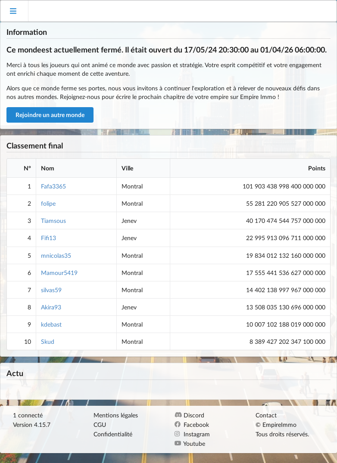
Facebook (192, 424)
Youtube (190, 443)
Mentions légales (116, 415)
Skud (47, 341)
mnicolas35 (56, 255)
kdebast (51, 324)
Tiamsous (53, 220)
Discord (189, 415)
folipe (48, 203)
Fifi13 (48, 237)
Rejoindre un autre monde (50, 114)
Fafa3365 (53, 186)
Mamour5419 (59, 272)
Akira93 (51, 307)
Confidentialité (113, 434)
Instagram (192, 434)
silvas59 (51, 289)
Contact (266, 415)
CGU (100, 424)
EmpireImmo (279, 424)
